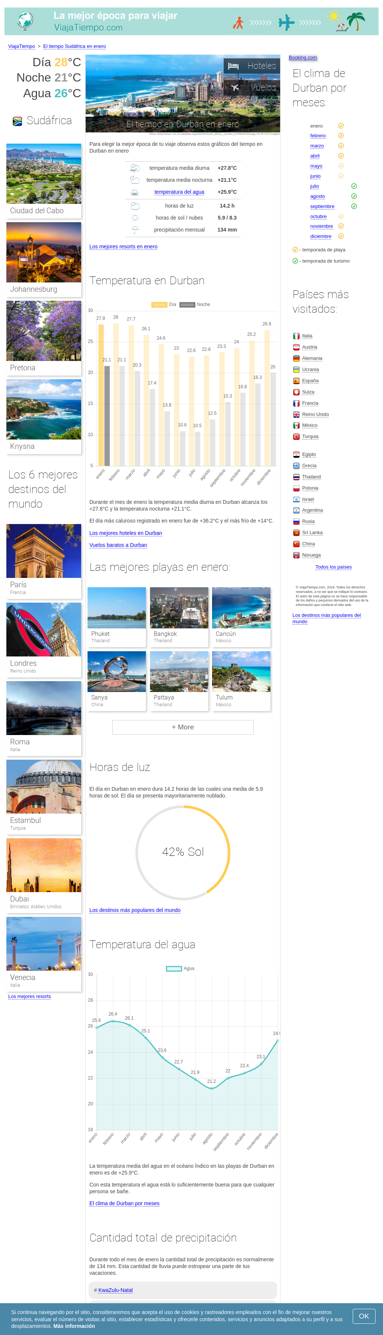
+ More (183, 727)
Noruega (311, 555)
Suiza (308, 392)
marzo (317, 145)
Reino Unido (23, 671)
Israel (308, 499)
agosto (317, 196)
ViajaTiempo (21, 46)
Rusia (308, 521)
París (18, 584)
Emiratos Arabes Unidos (36, 906)
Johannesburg (33, 289)
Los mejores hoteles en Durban (125, 533)
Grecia (309, 465)
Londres (23, 663)
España (310, 380)
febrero (318, 135)
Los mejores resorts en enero (123, 246)
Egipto (309, 454)
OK (364, 1316)
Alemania (312, 358)
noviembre (321, 226)
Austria (309, 347)
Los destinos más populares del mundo (135, 910)
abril (315, 156)
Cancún (226, 633)
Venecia (23, 977)
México (310, 425)
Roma (20, 741)
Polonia (310, 488)
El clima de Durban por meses (124, 1203)
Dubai (19, 898)
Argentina (312, 510)
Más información (74, 1326)
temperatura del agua (179, 192)
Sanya (99, 697)
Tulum (224, 697)
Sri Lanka (312, 532)
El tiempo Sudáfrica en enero (74, 46)
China (308, 543)
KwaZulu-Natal (115, 1290)
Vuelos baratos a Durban (118, 545)
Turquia (18, 828)
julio (314, 186)
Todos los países (334, 567)
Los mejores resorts (29, 996)
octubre (318, 216)
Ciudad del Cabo (37, 210)
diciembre (320, 236)
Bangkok (165, 633)
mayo (316, 166)
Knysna (22, 446)
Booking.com (303, 57)
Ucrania (310, 369)
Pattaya (164, 697)
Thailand (311, 477)
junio (315, 176)
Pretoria (23, 367)
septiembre (322, 206)
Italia (15, 749)
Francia (18, 592)
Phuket (100, 633)
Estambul (25, 820)
